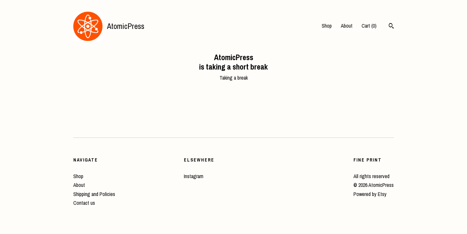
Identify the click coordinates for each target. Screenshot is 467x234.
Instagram (193, 176)
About (347, 25)
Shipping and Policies (94, 194)
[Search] (391, 26)
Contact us (84, 202)
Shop (327, 25)
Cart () (369, 25)
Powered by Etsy (370, 194)
